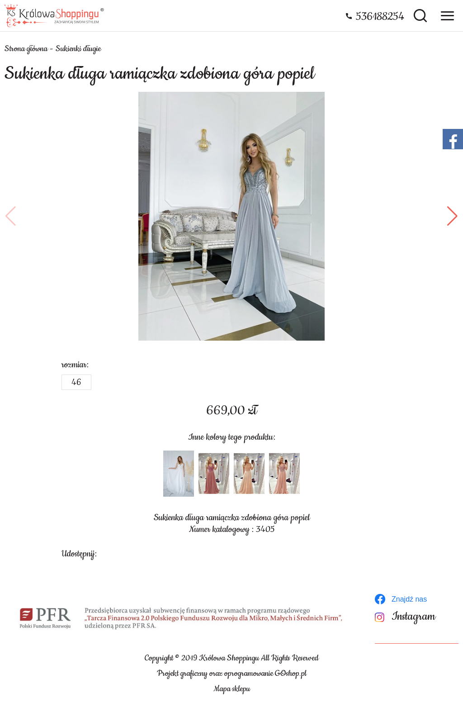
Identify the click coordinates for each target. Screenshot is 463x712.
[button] (11, 216)
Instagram (413, 617)
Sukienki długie (78, 48)
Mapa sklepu (231, 689)
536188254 (380, 16)
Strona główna (26, 48)
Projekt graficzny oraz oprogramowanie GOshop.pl (232, 673)
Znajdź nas (409, 599)
